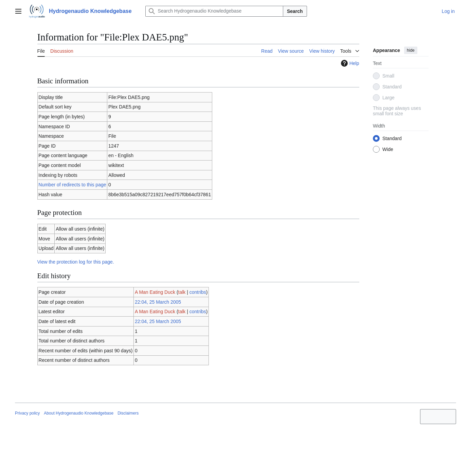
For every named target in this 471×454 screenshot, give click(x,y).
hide (411, 50)
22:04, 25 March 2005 (158, 302)
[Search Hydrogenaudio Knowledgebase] (214, 11)
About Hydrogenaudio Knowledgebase (78, 413)
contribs (197, 292)
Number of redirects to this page (72, 184)
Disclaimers (128, 413)
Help (349, 63)
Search (295, 11)
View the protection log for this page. (75, 262)
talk (182, 292)
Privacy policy (27, 413)
